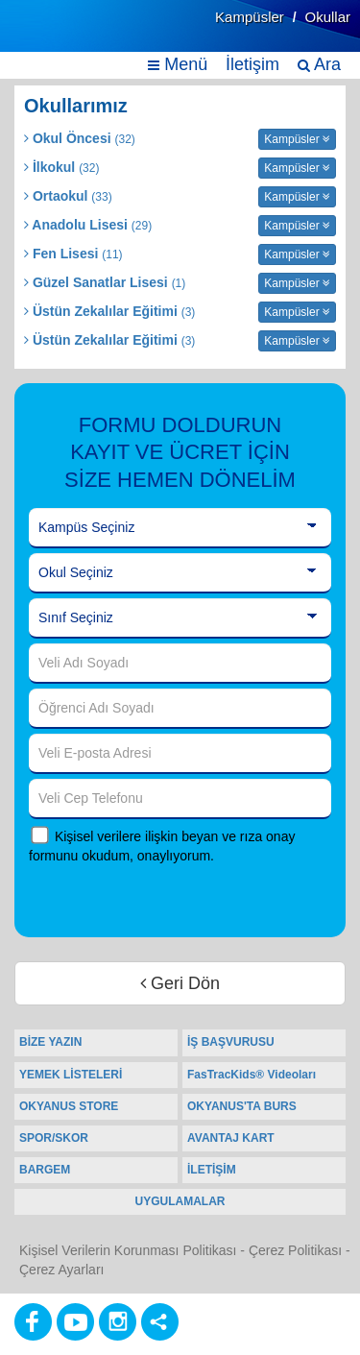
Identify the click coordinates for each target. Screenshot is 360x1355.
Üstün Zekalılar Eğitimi (109, 311)
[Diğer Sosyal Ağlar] (160, 1322)
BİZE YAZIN (50, 1042)
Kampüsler (249, 17)
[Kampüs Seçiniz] (180, 528)
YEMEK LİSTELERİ (70, 1074)
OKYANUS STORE (68, 1106)
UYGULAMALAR (180, 1201)
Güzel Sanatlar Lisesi (104, 282)
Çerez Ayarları (61, 1269)
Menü (177, 64)
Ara (319, 64)
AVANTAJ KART (231, 1138)
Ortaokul (68, 196)
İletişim (252, 64)
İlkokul (61, 167)
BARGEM (44, 1169)
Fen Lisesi (73, 253)
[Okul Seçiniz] (180, 573)
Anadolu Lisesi (88, 224)
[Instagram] (117, 1322)
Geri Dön (180, 983)
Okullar (327, 17)
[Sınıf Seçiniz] (180, 618)
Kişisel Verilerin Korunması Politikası (127, 1250)
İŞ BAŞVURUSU (231, 1042)
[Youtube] (75, 1322)
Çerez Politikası (295, 1250)
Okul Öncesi (79, 138)
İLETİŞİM (211, 1169)
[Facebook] (33, 1322)
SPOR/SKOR (53, 1138)
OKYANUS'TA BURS (242, 1106)
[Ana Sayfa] (60, 36)
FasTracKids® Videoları (251, 1074)
